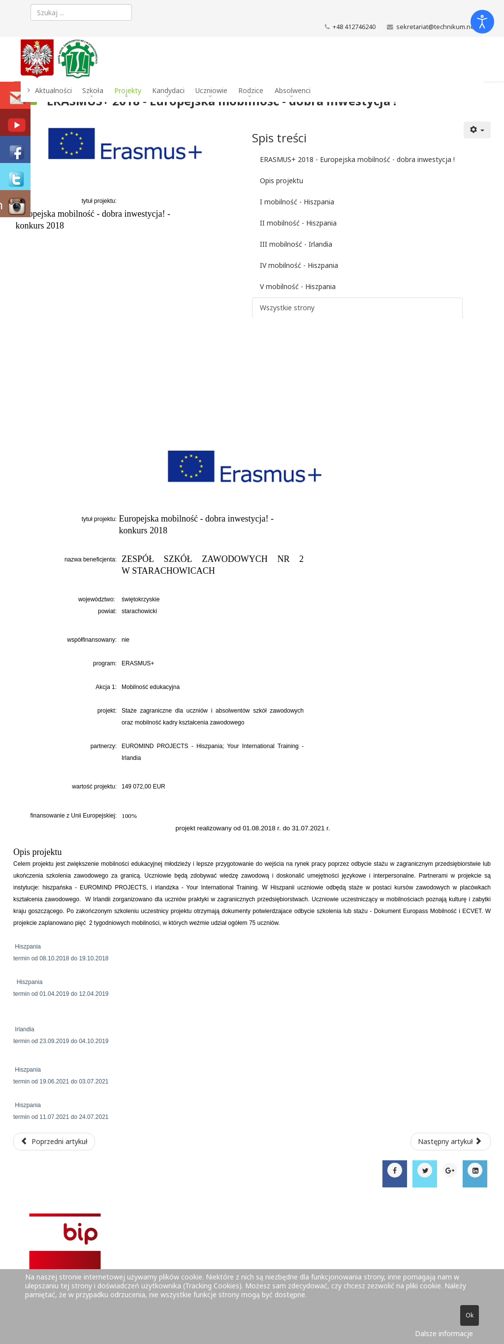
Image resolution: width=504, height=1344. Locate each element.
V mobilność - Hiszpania (298, 286)
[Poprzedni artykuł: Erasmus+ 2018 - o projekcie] (54, 1141)
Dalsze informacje (444, 1333)
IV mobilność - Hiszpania (299, 265)
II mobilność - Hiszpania (298, 223)
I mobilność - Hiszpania (297, 201)
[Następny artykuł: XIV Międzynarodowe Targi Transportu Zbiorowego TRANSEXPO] (450, 1141)
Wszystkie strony (287, 307)
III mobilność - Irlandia (296, 244)
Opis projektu (281, 180)
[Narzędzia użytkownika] (477, 130)
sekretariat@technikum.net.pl (439, 27)
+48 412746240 (354, 27)
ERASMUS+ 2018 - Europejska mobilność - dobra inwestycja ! (357, 159)
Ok (469, 1315)
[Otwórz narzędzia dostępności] (482, 21)
